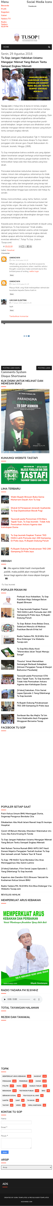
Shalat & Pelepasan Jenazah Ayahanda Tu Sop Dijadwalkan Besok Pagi (30, 509)
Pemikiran (23, 1081)
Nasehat (10, 250)
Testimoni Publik (26, 1091)
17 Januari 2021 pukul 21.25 (21, 303)
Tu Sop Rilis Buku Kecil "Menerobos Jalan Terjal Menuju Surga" (33, 652)
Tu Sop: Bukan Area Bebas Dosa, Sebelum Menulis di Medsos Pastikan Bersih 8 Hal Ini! (33, 626)
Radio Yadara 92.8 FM (4, 24)
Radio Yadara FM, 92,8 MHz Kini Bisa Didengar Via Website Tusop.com (33, 639)
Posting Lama (44, 368)
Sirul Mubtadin (34, 1105)
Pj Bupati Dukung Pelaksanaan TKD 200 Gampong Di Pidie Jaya (31, 550)
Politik (5, 1086)
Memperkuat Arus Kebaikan (14, 1076)
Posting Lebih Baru (11, 368)
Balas (12, 275)
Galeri (4, 15)
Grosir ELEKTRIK (18, 300)
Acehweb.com (26, 1202)
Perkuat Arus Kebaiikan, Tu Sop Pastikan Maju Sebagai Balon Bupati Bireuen (32, 599)
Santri (5, 1101)
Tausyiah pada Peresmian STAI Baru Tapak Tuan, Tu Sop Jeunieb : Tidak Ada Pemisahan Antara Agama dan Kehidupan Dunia (25, 523)
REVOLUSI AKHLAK (10, 894)
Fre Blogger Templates (39, 1198)
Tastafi (5, 1105)
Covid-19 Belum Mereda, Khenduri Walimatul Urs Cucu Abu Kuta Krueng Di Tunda (26, 832)
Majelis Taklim (35, 1086)
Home (6, 47)
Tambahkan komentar (18, 316)
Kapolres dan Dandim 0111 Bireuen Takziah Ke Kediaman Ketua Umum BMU (24, 879)
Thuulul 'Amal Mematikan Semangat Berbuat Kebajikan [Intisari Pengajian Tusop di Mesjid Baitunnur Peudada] (34, 666)
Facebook (32, 6)
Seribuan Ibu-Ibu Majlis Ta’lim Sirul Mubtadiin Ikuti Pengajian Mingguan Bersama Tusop (32, 718)
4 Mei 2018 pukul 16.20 (19, 260)
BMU (43, 1091)
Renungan (6, 1091)
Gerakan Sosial (9, 1096)
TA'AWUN (30, 1101)
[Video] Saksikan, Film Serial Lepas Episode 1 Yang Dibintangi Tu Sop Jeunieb (33, 693)
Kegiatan (5, 12)
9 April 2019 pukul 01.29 (20, 284)
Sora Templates (20, 1198)
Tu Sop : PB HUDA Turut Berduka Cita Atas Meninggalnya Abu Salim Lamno (22, 861)
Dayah (38, 1081)
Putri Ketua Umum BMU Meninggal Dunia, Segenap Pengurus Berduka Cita (22, 815)
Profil (3, 9)
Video (18, 1105)
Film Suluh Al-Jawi (31, 1096)
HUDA (19, 1086)
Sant (18, 1101)
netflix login (34, 271)
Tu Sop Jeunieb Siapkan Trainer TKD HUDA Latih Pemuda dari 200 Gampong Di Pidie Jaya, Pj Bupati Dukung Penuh (31, 538)
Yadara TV (6, 18)
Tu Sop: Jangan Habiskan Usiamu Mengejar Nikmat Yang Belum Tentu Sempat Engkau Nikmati (26, 841)
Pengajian (6, 1081)
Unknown (14, 257)
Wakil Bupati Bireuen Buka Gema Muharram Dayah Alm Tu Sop (27, 498)
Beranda (5, 5)
